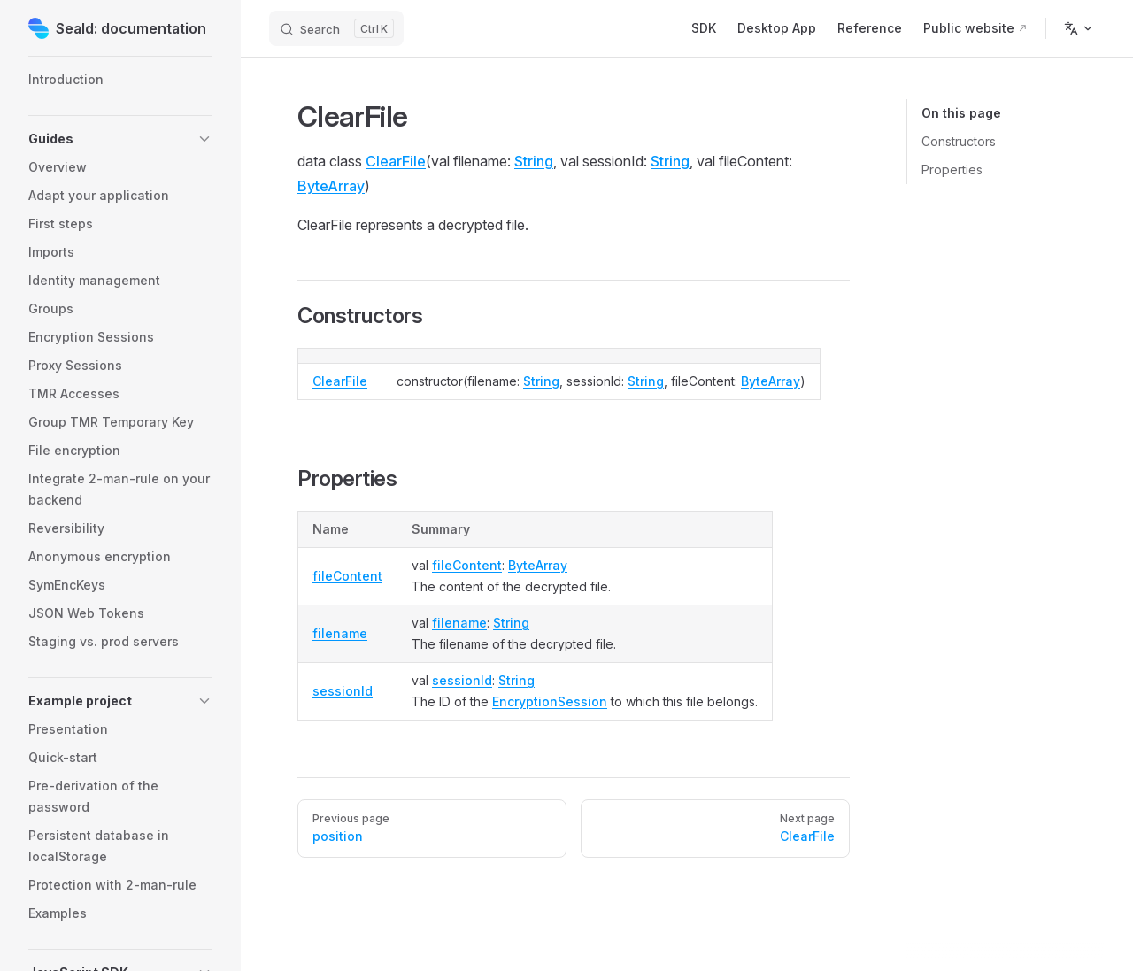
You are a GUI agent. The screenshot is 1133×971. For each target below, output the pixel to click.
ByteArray (331, 186)
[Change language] (1079, 28)
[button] (120, 139)
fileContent (347, 575)
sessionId (342, 690)
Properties (952, 169)
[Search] (336, 28)
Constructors (958, 141)
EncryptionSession (549, 701)
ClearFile (396, 161)
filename (339, 633)
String (533, 161)
